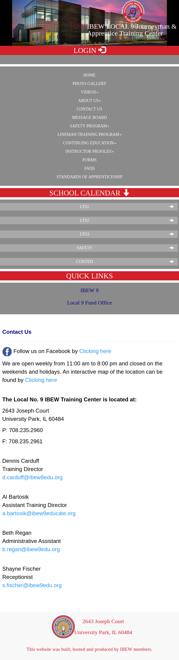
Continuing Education (89, 143)
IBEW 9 (89, 290)
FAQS (89, 168)
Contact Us (89, 109)
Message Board (89, 117)
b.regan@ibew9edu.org (31, 549)
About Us (89, 100)
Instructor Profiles (89, 151)
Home (89, 75)
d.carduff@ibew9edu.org (32, 477)
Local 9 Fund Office (89, 303)
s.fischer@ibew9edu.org (32, 585)
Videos (89, 92)
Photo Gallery (89, 83)
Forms (90, 160)
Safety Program (89, 126)
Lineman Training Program (89, 134)
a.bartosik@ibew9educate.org (39, 513)
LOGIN (89, 50)
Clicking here (95, 351)
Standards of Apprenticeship (89, 177)
